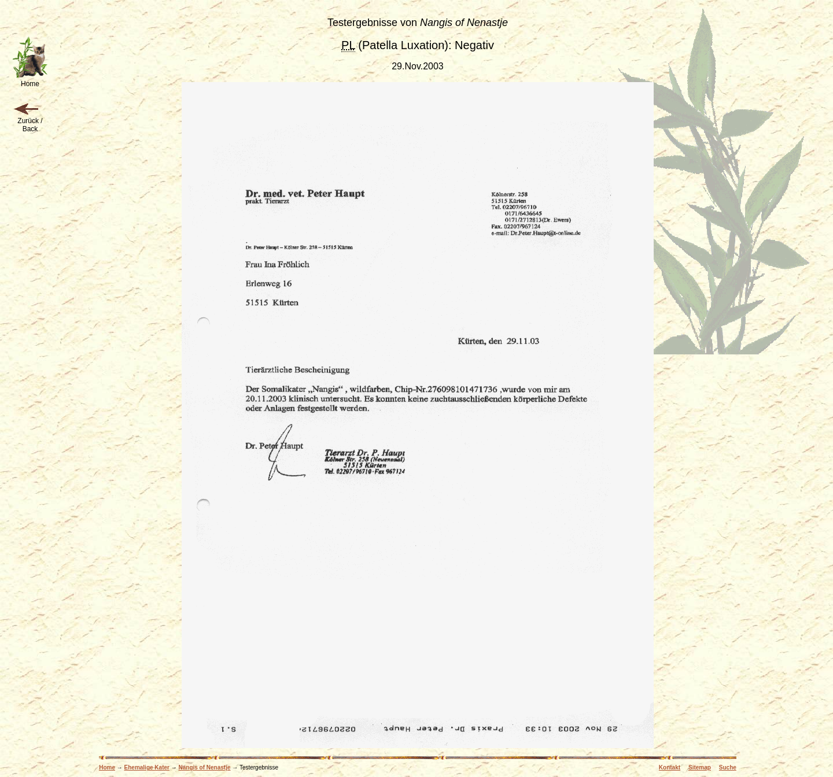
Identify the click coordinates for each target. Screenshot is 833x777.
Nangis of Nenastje (204, 767)
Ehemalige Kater (146, 767)
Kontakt (669, 767)
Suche (727, 767)
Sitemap (699, 767)
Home (107, 767)
